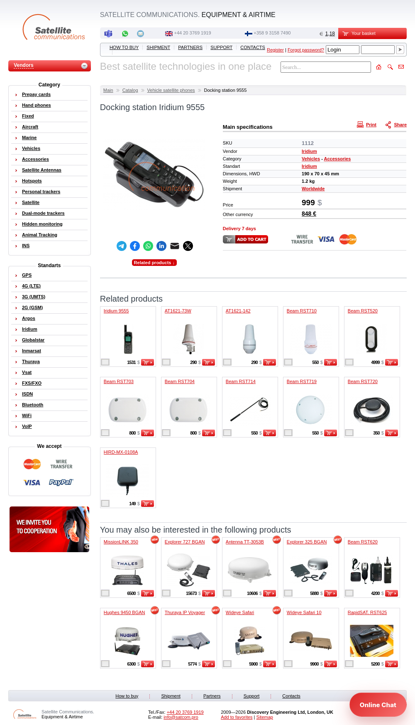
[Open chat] (378, 705)
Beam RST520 (363, 310)
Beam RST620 (363, 541)
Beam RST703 (119, 381)
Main (108, 90)
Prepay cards (36, 94)
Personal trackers (41, 191)
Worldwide (313, 188)
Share (397, 124)
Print (367, 124)
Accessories (337, 158)
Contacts (252, 47)
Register (275, 49)
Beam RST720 (363, 381)
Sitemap (264, 717)
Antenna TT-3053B (245, 541)
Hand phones (36, 105)
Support (221, 47)
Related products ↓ (154, 262)
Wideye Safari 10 (304, 612)
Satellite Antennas (41, 169)
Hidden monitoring (42, 223)
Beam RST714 (241, 381)
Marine (29, 137)
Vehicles (311, 158)
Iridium (309, 151)
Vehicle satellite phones (171, 90)
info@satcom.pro (181, 717)
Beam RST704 (180, 381)
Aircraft (30, 126)
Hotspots (32, 180)
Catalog (130, 90)
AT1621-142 (238, 310)
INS (25, 245)
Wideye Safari (240, 612)
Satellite (30, 202)
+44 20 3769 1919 (192, 32)
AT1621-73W (178, 310)
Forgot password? (306, 49)
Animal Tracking (39, 234)
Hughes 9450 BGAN (124, 612)
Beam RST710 (302, 310)
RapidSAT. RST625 (367, 612)
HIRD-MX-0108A (121, 452)
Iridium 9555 (116, 310)
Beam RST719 (302, 381)
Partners (190, 47)
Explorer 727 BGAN (185, 541)
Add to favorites (236, 717)
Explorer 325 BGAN (307, 541)
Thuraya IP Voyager (185, 612)
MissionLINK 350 (121, 541)
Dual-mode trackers (43, 213)
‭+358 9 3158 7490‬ (272, 32)
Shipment (158, 47)
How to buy (124, 47)
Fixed (28, 115)
